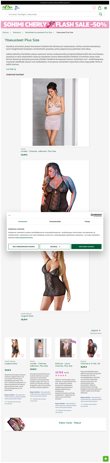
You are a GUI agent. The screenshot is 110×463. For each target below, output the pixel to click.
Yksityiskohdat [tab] (55, 221)
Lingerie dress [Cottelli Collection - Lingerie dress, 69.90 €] (11, 363)
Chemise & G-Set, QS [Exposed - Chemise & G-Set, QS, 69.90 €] (90, 363)
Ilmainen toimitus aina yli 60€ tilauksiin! (55, 3)
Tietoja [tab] (87, 221)
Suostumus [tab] (22, 221)
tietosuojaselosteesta (24, 237)
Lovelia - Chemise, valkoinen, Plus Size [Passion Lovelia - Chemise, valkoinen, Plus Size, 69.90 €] (39, 364)
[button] (100, 14)
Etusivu (6, 32)
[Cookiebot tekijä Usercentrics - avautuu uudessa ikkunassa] (92, 215)
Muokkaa (55, 246)
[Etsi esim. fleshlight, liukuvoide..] (56, 14)
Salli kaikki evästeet (86, 246)
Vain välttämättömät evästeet (24, 246)
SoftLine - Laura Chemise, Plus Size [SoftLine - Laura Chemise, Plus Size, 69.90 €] (63, 364)
